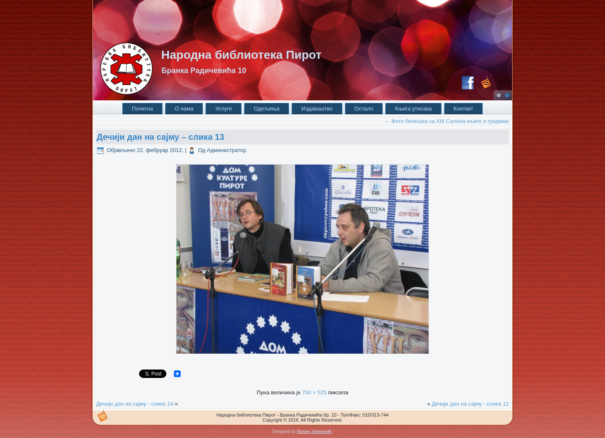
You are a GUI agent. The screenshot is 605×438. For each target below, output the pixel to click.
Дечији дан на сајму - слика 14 (134, 404)
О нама (184, 108)
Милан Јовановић (314, 431)
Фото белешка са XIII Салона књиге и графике (446, 121)
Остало (364, 108)
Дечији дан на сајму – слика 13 (160, 137)
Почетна (142, 108)
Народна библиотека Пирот (241, 54)
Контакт (463, 108)
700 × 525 (314, 392)
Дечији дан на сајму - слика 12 (470, 404)
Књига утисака (413, 108)
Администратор (226, 150)
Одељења (266, 108)
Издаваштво (316, 108)
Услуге (223, 108)
